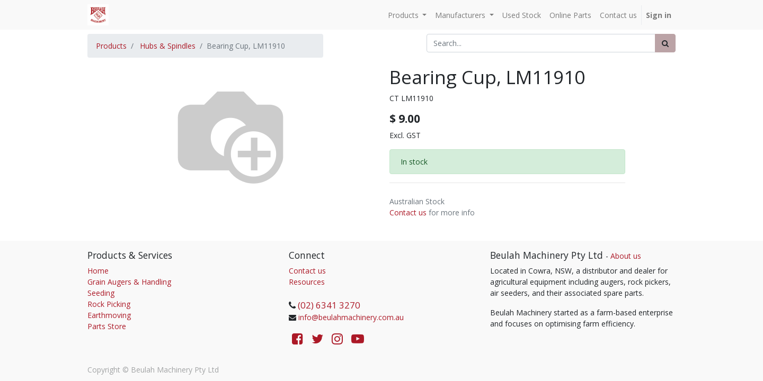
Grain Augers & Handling (129, 282)
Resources (307, 282)
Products (111, 46)
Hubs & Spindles (168, 46)
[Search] (665, 43)
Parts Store (106, 326)
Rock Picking (108, 304)
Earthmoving (109, 315)
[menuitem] (521, 15)
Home (98, 271)
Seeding (100, 293)
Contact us (408, 212)
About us (625, 256)
